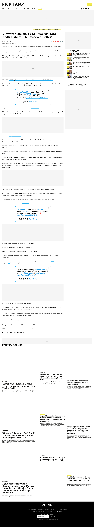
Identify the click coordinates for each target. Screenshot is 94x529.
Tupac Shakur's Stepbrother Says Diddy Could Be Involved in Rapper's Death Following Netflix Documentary (52, 420)
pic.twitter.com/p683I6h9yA (27, 217)
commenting (16, 159)
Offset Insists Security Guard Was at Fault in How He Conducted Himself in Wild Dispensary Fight (52, 461)
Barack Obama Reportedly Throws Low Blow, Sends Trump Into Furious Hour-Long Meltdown (81, 57)
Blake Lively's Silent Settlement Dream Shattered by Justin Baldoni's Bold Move (81, 66)
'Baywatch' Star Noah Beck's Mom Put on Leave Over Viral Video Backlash (78, 384)
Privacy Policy (58, 513)
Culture (47, 511)
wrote (3, 155)
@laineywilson (22, 211)
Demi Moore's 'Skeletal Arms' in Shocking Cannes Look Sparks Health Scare (81, 74)
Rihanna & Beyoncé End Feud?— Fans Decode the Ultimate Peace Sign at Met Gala (18, 437)
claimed (52, 191)
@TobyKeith (42, 211)
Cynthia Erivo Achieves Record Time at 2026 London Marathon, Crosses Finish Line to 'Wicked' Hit (79, 481)
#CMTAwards (31, 96)
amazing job (31, 245)
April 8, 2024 (33, 104)
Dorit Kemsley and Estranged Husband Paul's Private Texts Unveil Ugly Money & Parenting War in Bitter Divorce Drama (81, 79)
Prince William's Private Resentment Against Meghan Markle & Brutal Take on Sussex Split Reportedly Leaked (81, 70)
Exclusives (13, 9)
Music (45, 9)
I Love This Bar (35, 110)
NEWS (4, 9)
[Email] (60, 44)
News (28, 511)
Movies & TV (35, 9)
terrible (52, 201)
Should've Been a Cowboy (37, 88)
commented (25, 205)
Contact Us (41, 513)
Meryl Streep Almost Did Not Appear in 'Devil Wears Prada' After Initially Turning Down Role (51, 379)
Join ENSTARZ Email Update (47, 516)
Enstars (13, 4)
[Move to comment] (62, 44)
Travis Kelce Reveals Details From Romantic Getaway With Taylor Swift (18, 388)
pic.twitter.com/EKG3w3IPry (27, 277)
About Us (35, 513)
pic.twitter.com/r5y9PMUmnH (37, 100)
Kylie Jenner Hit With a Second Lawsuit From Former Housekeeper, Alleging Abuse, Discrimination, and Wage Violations (18, 490)
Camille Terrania (7, 43)
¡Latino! (53, 9)
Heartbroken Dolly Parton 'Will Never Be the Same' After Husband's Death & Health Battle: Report (81, 61)
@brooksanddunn (24, 94)
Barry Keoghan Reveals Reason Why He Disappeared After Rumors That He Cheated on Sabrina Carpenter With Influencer (78, 432)
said (9, 265)
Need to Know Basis (76, 87)
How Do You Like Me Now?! (13, 116)
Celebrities (24, 9)
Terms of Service (49, 513)
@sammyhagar (39, 271)
